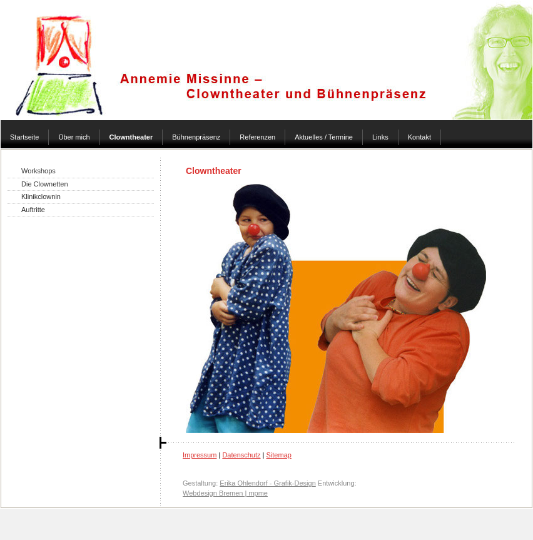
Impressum (199, 455)
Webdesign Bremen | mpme (225, 493)
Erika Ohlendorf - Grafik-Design (267, 483)
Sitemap (279, 455)
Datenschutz (241, 455)
